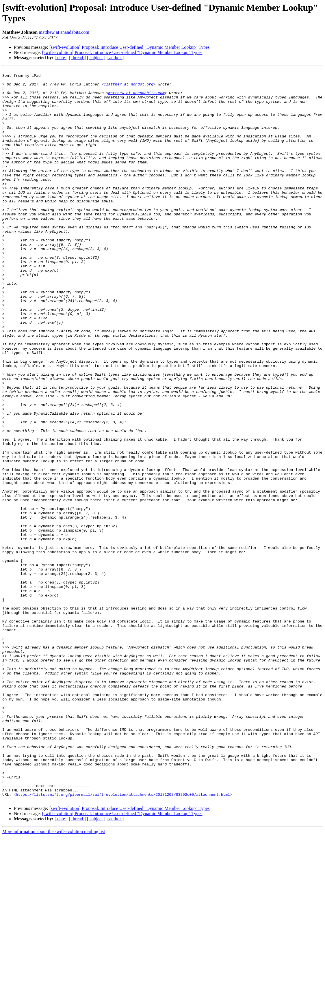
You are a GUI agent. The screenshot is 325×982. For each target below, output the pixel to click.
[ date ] (61, 57)
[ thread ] (77, 57)
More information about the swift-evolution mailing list (53, 976)
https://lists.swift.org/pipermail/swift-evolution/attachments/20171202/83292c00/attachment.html (123, 939)
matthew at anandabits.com (64, 32)
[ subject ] (96, 57)
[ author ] (115, 57)
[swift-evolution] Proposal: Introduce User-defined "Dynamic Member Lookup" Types (129, 47)
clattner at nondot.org (128, 87)
